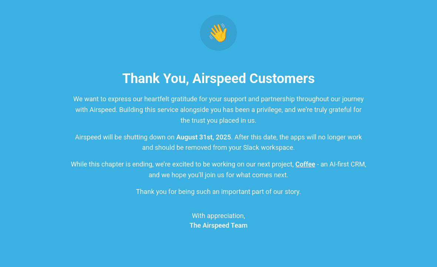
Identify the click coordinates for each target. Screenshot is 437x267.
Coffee (305, 164)
